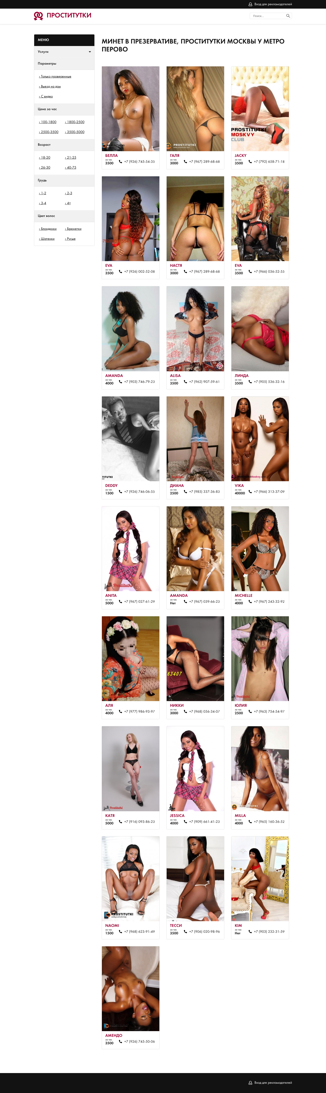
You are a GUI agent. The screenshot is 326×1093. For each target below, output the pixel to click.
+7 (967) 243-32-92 (269, 602)
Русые (71, 239)
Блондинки (49, 229)
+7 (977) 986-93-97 (139, 712)
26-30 (45, 168)
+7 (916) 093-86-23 (139, 822)
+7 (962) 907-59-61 (204, 382)
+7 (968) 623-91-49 (139, 932)
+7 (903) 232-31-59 (269, 932)
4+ (69, 203)
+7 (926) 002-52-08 (139, 272)
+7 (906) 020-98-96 (204, 932)
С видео (47, 96)
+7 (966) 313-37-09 (269, 492)
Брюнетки (74, 229)
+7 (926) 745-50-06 (139, 1042)
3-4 (43, 203)
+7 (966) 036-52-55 (269, 272)
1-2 (43, 193)
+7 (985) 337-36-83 (204, 492)
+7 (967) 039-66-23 (204, 602)
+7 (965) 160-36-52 (269, 822)
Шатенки (48, 239)
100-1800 (48, 122)
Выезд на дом (51, 86)
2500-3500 (49, 132)
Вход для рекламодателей (273, 4)
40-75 (71, 168)
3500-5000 (75, 132)
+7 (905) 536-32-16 (269, 382)
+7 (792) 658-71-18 (269, 162)
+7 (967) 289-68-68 (204, 162)
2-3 (69, 193)
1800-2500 (75, 122)
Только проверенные (56, 76)
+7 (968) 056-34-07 (204, 712)
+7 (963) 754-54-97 (269, 712)
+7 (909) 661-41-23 (204, 822)
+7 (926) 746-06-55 (139, 492)
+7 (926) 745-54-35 (139, 162)
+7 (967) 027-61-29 (139, 602)
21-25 (71, 158)
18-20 (45, 158)
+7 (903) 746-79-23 (139, 382)
